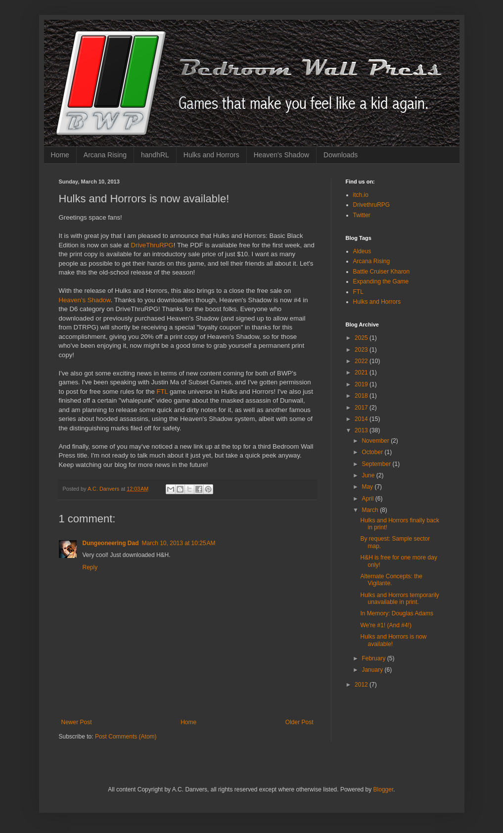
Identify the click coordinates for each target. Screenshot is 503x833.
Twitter (361, 215)
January (373, 669)
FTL (163, 391)
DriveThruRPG (152, 245)
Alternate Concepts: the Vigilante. (391, 580)
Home (60, 155)
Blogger (383, 789)
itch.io (360, 194)
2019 (362, 384)
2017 (362, 407)
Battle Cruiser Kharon (381, 271)
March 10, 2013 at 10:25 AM (179, 543)
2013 (362, 430)
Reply (90, 567)
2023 (362, 349)
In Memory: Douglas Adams (396, 613)
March (371, 510)
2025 (362, 337)
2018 (362, 395)
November (376, 440)
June (369, 475)
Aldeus (362, 251)
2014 (362, 419)
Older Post (299, 722)
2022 (362, 361)
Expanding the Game (381, 281)
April (368, 498)
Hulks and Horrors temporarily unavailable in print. (399, 598)
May (368, 486)
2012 (362, 684)
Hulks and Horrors (211, 155)
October (373, 452)
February (374, 658)
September (377, 464)
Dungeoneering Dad (111, 543)
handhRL (155, 155)
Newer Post (76, 722)
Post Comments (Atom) (126, 736)
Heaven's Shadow (281, 155)
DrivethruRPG (371, 204)
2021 (362, 372)
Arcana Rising (105, 155)
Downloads (340, 155)
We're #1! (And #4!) (385, 625)
